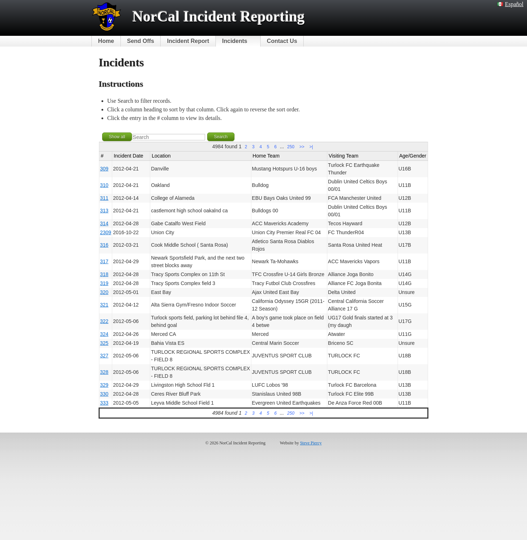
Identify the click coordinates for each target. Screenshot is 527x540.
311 (104, 198)
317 (104, 261)
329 (104, 385)
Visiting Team (344, 156)
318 (104, 274)
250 (290, 146)
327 (104, 355)
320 (104, 292)
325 (104, 343)
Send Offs (140, 41)
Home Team (266, 156)
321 (104, 305)
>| (311, 146)
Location (161, 156)
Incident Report (188, 41)
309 (104, 169)
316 (104, 245)
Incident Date (128, 156)
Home (106, 41)
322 (104, 321)
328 (104, 372)
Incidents (234, 41)
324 (104, 334)
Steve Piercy (311, 442)
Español (510, 4)
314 (104, 223)
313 (104, 210)
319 (104, 283)
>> (301, 146)
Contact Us (282, 41)
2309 (105, 232)
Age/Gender (413, 156)
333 (104, 403)
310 (104, 185)
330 (104, 394)
